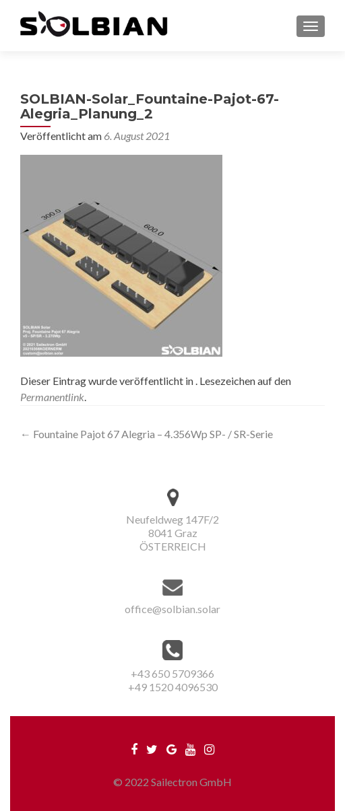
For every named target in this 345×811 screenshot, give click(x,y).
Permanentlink (52, 396)
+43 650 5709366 (172, 673)
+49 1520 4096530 (173, 686)
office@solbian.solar (172, 608)
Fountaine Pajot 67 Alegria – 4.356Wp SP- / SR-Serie (146, 433)
